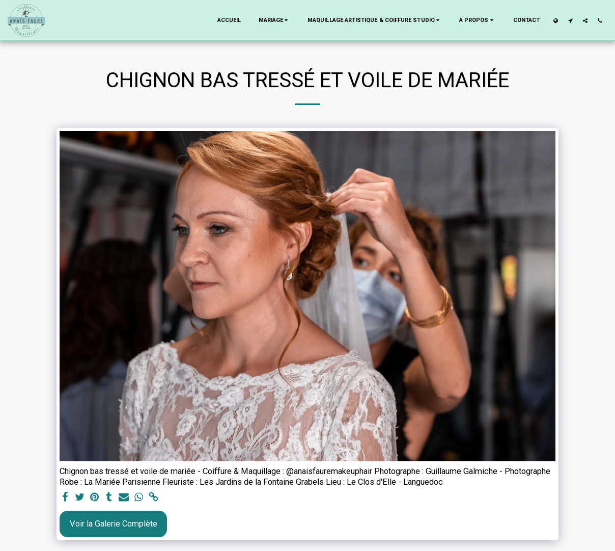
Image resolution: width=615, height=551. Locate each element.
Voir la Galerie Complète (113, 524)
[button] (274, 20)
